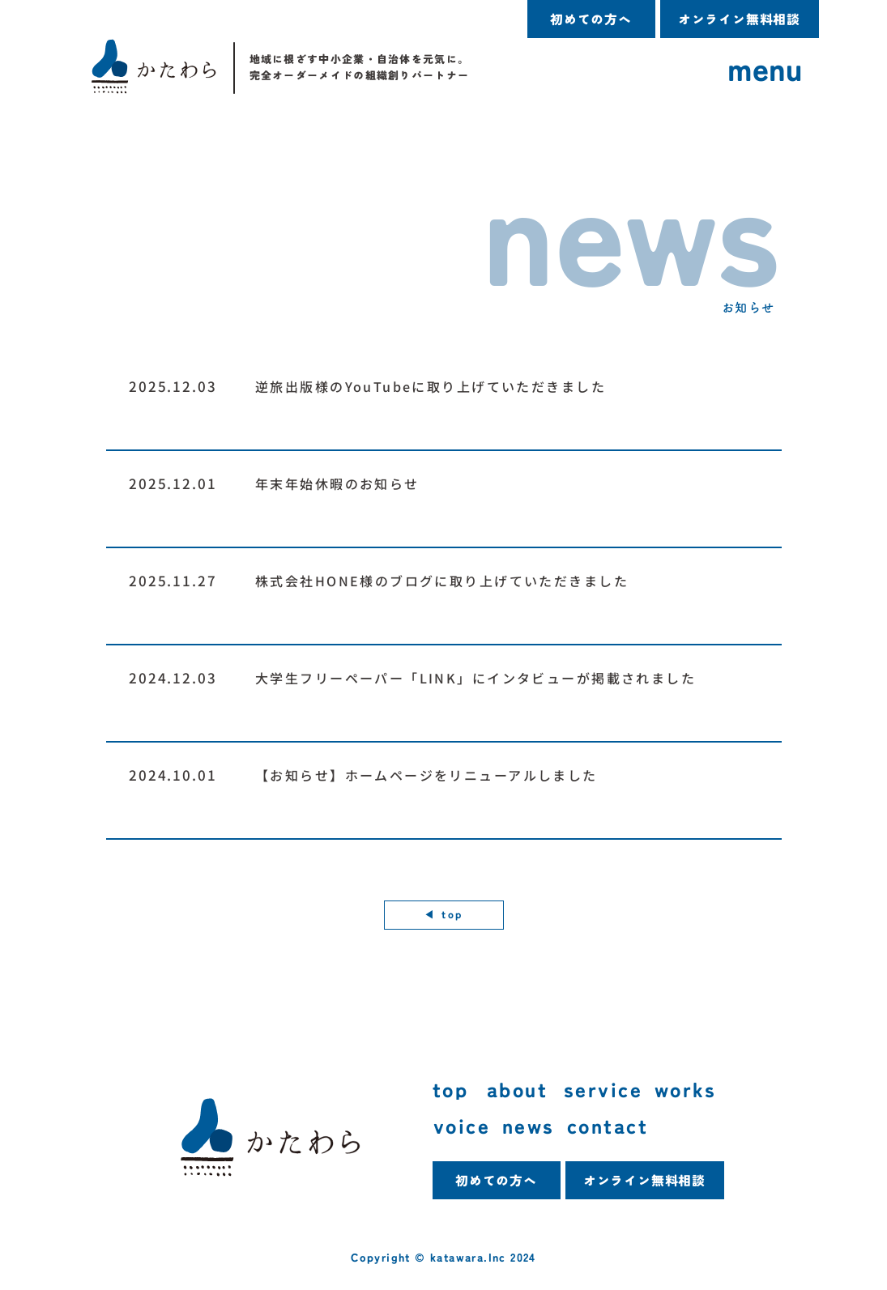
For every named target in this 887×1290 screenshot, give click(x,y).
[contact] (617, 1126)
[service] (609, 1089)
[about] (525, 1089)
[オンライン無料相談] (739, 19)
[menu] (766, 69)
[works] (714, 1089)
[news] (534, 1126)
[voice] (467, 1126)
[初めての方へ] (591, 19)
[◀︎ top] (444, 915)
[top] (460, 1089)
